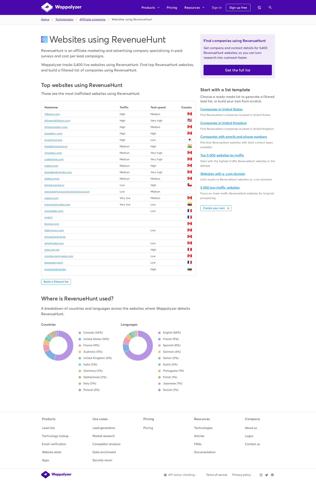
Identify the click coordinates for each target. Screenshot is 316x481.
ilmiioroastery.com (56, 127)
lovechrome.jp (53, 139)
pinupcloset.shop (55, 236)
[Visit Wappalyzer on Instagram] (261, 475)
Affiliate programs (93, 19)
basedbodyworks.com (58, 172)
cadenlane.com (54, 159)
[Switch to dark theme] (259, 7)
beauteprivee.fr (54, 262)
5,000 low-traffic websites (220, 187)
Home (45, 19)
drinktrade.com (54, 243)
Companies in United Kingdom (223, 123)
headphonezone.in (56, 146)
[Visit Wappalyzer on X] (266, 475)
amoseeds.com (54, 210)
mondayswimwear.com (59, 256)
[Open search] (270, 7)
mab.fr (49, 217)
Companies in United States (221, 109)
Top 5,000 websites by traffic (222, 155)
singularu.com (53, 152)
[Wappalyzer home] (61, 7)
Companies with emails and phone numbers (233, 137)
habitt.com (51, 165)
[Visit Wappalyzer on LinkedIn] (272, 475)
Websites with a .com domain (222, 174)
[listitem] (57, 428)
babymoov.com (54, 230)
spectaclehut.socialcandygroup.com (67, 191)
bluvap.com (52, 223)
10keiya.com (52, 114)
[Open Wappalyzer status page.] (180, 475)
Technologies (64, 19)
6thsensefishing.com (57, 120)
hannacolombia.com (58, 204)
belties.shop (52, 178)
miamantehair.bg (55, 269)
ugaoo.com (52, 198)
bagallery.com (53, 133)
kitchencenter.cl (54, 185)
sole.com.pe (52, 249)
